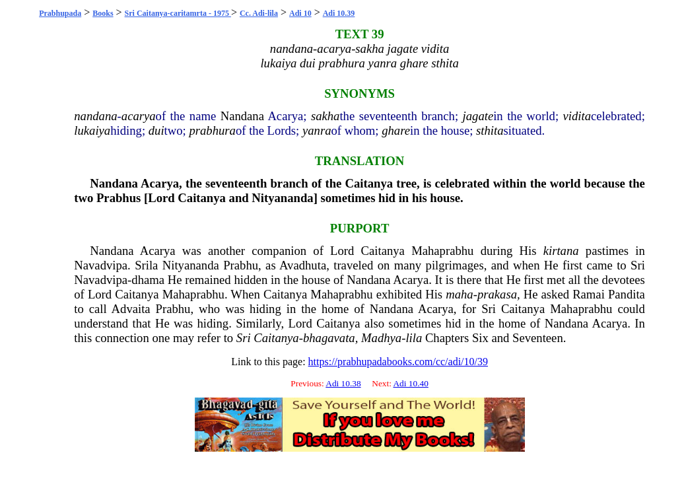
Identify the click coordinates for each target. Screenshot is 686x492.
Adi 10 (300, 13)
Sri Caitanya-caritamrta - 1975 (178, 13)
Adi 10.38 (343, 383)
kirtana (561, 251)
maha (459, 294)
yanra (316, 130)
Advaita (131, 309)
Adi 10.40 (410, 383)
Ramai (588, 294)
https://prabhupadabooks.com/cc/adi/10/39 (398, 361)
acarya (138, 116)
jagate (478, 116)
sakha (325, 116)
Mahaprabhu (442, 251)
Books (102, 13)
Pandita (626, 294)
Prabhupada (60, 13)
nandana (95, 116)
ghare (396, 130)
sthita (489, 130)
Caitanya (369, 183)
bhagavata (329, 338)
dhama (147, 280)
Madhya (381, 338)
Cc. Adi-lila (259, 13)
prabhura (212, 130)
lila (413, 338)
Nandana (242, 116)
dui (156, 130)
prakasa (497, 294)
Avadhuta (302, 265)
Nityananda (282, 198)
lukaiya (92, 130)
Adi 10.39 (339, 13)
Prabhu (240, 265)
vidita (577, 116)
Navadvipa (100, 265)
